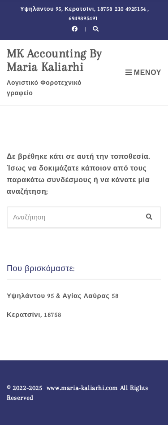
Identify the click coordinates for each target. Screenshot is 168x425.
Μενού (143, 73)
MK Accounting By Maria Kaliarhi (54, 60)
